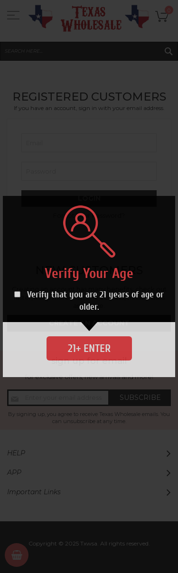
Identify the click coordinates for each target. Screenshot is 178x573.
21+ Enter (89, 348)
